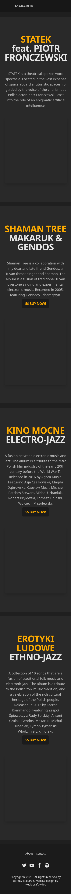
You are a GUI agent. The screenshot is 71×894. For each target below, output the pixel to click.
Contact (41, 853)
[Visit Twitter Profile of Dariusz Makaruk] (24, 865)
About (29, 853)
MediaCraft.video (35, 884)
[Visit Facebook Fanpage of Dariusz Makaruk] (39, 865)
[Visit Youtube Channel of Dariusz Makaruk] (32, 865)
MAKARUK (24, 5)
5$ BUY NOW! (35, 303)
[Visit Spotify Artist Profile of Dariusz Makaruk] (47, 865)
